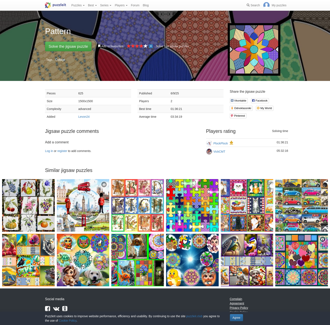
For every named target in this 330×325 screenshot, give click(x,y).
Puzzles (78, 5)
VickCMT (219, 151)
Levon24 (84, 116)
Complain (236, 299)
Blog (146, 5)
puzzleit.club (194, 316)
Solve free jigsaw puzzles (172, 46)
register (62, 151)
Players (121, 5)
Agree (236, 317)
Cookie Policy (67, 320)
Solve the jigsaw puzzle (68, 46)
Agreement (237, 303)
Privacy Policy (239, 307)
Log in (49, 151)
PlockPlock (220, 143)
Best (92, 5)
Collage (60, 59)
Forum (135, 5)
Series (106, 5)
